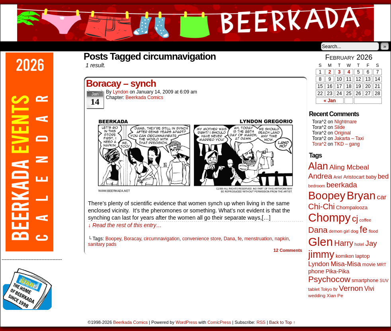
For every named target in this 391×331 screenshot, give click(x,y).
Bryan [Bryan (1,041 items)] (361, 195)
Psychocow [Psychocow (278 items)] (329, 279)
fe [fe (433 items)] (363, 229)
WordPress (186, 322)
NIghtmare (345, 122)
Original (342, 133)
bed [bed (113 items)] (383, 176)
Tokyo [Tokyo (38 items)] (326, 289)
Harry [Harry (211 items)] (343, 243)
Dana (229, 238)
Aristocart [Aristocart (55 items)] (353, 177)
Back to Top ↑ (282, 322)
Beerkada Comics (195, 22)
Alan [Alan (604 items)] (318, 165)
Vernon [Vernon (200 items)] (351, 288)
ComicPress (219, 322)
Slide (339, 127)
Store (59, 46)
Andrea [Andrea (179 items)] (320, 176)
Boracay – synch (121, 83)
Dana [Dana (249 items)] (318, 230)
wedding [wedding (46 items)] (316, 295)
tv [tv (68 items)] (335, 289)
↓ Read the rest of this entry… (125, 225)
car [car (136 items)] (382, 197)
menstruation (258, 238)
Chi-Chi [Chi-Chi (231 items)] (321, 206)
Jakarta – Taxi (349, 138)
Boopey (113, 238)
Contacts (90, 46)
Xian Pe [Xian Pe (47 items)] (335, 295)
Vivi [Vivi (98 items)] (369, 288)
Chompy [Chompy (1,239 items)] (329, 217)
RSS (261, 322)
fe (240, 238)
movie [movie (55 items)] (369, 264)
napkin (282, 238)
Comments (288, 250)
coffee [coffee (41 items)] (365, 220)
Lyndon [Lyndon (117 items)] (318, 263)
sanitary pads (102, 244)
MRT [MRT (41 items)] (382, 264)
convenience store (201, 238)
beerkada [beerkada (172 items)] (341, 185)
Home (11, 46)
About (35, 46)
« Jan (330, 100)
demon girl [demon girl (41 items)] (339, 231)
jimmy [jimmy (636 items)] (321, 254)
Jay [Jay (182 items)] (371, 243)
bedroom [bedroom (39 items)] (316, 185)
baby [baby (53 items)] (371, 177)
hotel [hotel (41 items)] (359, 244)
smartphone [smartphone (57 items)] (365, 280)
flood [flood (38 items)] (373, 231)
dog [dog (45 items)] (354, 231)
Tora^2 (319, 144)
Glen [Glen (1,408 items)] (320, 241)
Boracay (132, 238)
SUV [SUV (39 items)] (384, 280)
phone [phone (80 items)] (316, 271)
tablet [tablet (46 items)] (313, 289)
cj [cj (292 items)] (355, 218)
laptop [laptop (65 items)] (362, 256)
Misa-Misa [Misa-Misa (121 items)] (346, 264)
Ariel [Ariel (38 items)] (338, 177)
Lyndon (120, 92)
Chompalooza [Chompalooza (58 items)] (352, 207)
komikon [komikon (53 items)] (345, 256)
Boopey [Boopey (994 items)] (326, 195)
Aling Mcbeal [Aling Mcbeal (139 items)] (349, 167)
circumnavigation (162, 238)
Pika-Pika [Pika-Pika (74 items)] (338, 271)
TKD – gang (347, 144)
